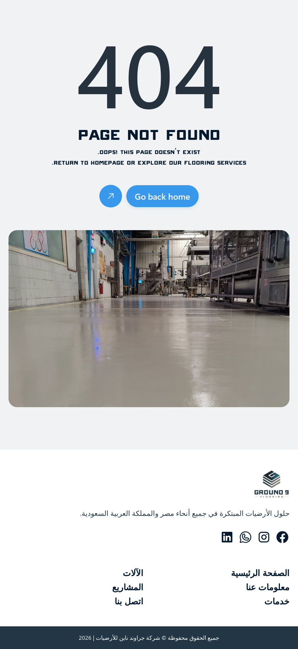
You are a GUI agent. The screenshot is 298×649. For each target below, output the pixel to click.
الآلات (133, 574)
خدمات (276, 602)
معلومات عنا (267, 588)
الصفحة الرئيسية (260, 574)
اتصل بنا (129, 602)
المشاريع (127, 588)
